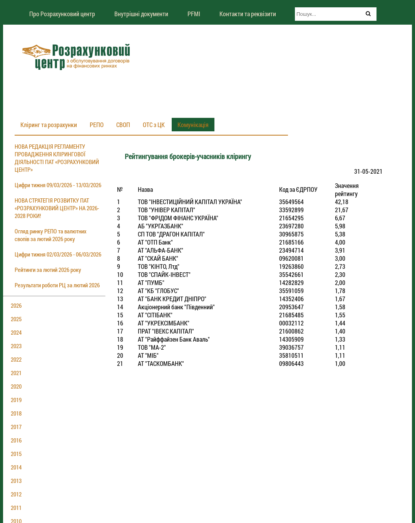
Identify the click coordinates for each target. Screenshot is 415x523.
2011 (16, 507)
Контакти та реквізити (247, 14)
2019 (16, 400)
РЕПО (97, 125)
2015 (16, 454)
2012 (16, 494)
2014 (16, 467)
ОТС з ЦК (154, 125)
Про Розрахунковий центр (62, 14)
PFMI (193, 14)
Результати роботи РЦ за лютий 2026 (57, 285)
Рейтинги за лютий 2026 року (48, 269)
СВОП (123, 125)
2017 (16, 427)
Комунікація (193, 125)
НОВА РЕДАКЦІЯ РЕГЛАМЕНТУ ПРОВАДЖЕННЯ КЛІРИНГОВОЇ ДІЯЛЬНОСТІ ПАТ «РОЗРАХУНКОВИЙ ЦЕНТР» (57, 157)
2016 (16, 440)
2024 (16, 332)
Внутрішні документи (141, 14)
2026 (16, 305)
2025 (16, 319)
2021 (16, 373)
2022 (16, 359)
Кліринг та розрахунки (48, 125)
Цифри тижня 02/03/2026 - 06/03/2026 (58, 254)
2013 (16, 480)
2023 (16, 346)
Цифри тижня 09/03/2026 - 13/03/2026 (58, 185)
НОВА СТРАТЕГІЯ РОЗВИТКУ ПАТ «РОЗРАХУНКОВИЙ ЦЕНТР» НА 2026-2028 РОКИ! (57, 208)
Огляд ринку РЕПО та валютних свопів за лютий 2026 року (51, 235)
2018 (16, 413)
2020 (16, 386)
